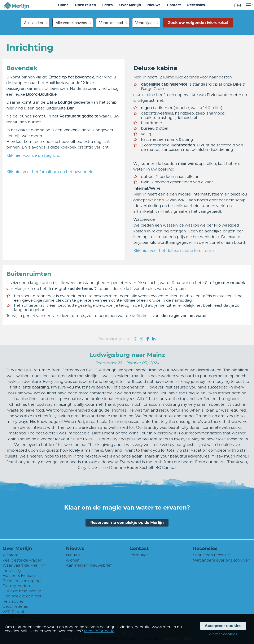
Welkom (10, 555)
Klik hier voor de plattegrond (33, 156)
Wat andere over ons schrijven (221, 560)
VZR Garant (14, 612)
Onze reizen (85, 5)
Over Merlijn (130, 5)
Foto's (107, 5)
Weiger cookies (223, 634)
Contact (174, 5)
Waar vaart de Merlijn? (24, 565)
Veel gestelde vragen (22, 560)
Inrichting (12, 571)
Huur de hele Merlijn (22, 591)
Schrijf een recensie (211, 555)
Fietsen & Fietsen (19, 576)
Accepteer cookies (223, 626)
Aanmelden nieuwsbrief (88, 565)
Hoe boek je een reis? (23, 596)
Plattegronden (16, 586)
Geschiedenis (15, 607)
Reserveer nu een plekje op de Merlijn (127, 523)
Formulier (139, 555)
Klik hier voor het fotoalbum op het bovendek (49, 172)
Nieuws (154, 5)
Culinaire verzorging (22, 581)
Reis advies (13, 602)
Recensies (196, 5)
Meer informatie (99, 631)
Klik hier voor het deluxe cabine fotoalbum (173, 251)
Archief (72, 560)
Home (63, 5)
